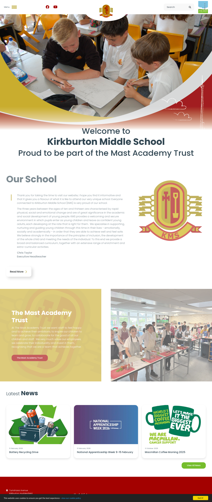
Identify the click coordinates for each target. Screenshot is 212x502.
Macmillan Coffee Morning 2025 (165, 452)
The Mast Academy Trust (24, 357)
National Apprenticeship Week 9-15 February (105, 452)
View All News (194, 465)
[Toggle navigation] (14, 7)
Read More (19, 272)
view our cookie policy (71, 498)
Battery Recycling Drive (23, 452)
